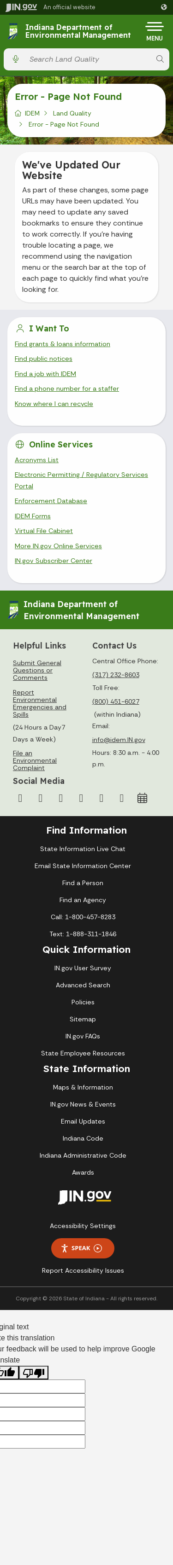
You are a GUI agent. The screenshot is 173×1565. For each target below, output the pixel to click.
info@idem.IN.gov (118, 740)
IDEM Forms (33, 516)
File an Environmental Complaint (35, 760)
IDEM (32, 113)
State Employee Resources (83, 1053)
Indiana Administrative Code (83, 1155)
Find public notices (43, 358)
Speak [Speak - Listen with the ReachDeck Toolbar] (81, 1248)
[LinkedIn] (101, 798)
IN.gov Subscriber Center (53, 560)
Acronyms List (37, 460)
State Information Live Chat (82, 849)
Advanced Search (83, 985)
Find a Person (82, 883)
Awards (83, 1172)
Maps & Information (83, 1087)
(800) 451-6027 (115, 701)
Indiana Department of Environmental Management (78, 31)
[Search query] (88, 59)
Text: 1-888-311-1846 (82, 934)
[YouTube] (81, 798)
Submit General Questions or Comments (37, 670)
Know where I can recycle (54, 404)
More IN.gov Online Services (58, 546)
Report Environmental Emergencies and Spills (39, 703)
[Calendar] (142, 798)
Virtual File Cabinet (44, 531)
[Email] (121, 798)
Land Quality (72, 113)
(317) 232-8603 (115, 675)
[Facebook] (20, 798)
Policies (83, 1002)
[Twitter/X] (40, 798)
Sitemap (83, 1019)
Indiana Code (83, 1138)
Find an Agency (83, 900)
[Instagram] (61, 798)
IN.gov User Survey (82, 968)
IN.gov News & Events (83, 1104)
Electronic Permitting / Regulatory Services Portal (81, 480)
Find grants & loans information (62, 344)
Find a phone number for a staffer (67, 388)
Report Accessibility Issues (83, 1270)
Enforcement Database (51, 501)
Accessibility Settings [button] (83, 1226)
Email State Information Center (83, 866)
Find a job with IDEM (45, 374)
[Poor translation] (33, 1373)
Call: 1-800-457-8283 (83, 917)
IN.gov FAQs (83, 1036)
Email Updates (83, 1121)
